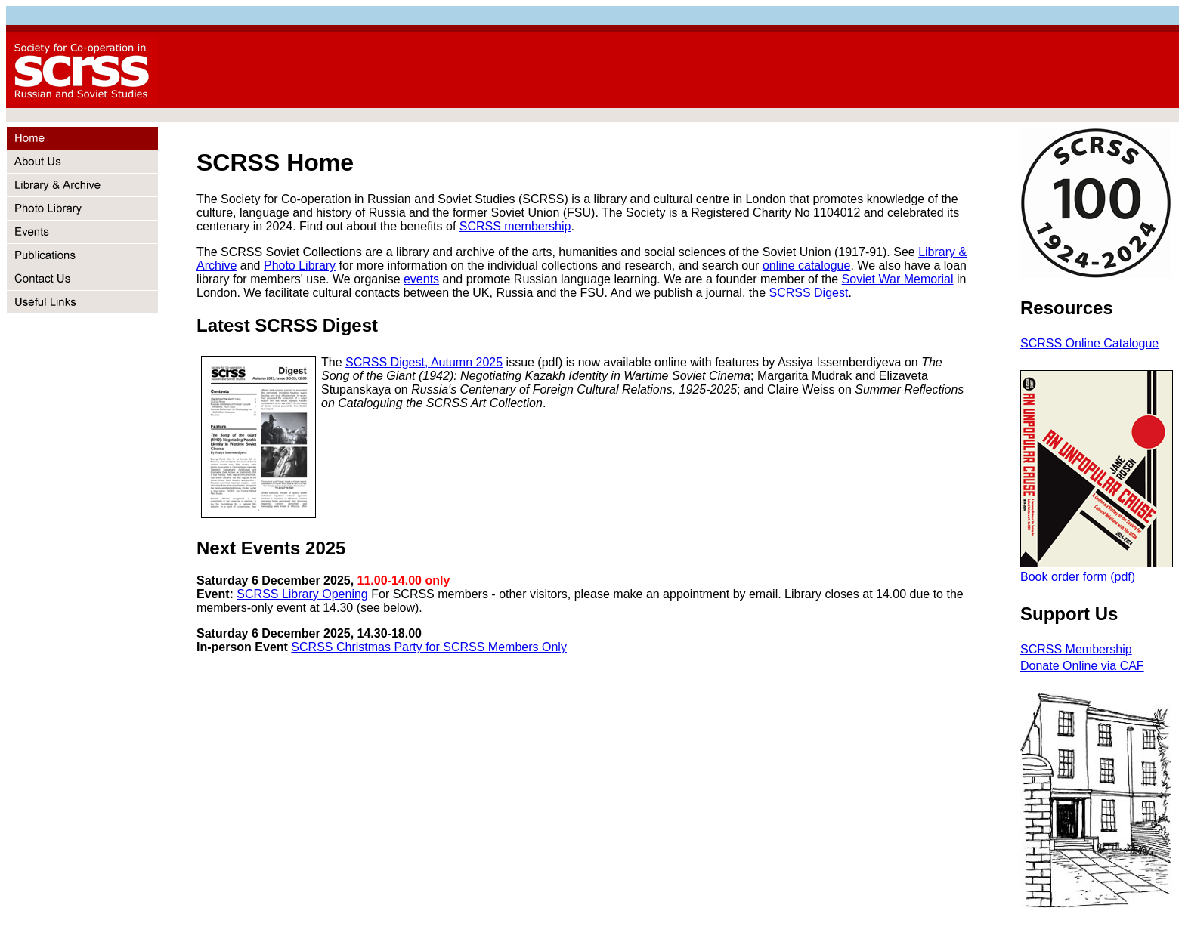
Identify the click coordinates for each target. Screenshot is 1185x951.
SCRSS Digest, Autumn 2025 (424, 362)
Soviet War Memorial (898, 279)
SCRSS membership (515, 226)
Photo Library (300, 265)
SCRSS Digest (808, 292)
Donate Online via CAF (1082, 665)
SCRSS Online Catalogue (1089, 343)
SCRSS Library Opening (302, 594)
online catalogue (807, 265)
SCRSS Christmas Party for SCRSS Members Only (429, 647)
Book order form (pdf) (1077, 576)
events (421, 279)
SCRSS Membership (1076, 649)
